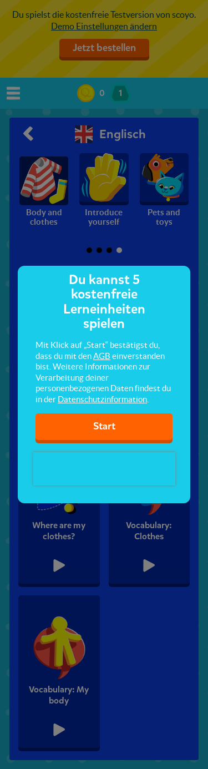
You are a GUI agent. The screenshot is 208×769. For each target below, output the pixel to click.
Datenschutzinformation (102, 399)
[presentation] (104, 468)
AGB (101, 356)
